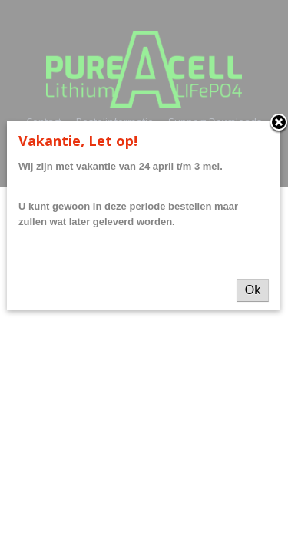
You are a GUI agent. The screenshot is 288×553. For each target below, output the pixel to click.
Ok (252, 289)
